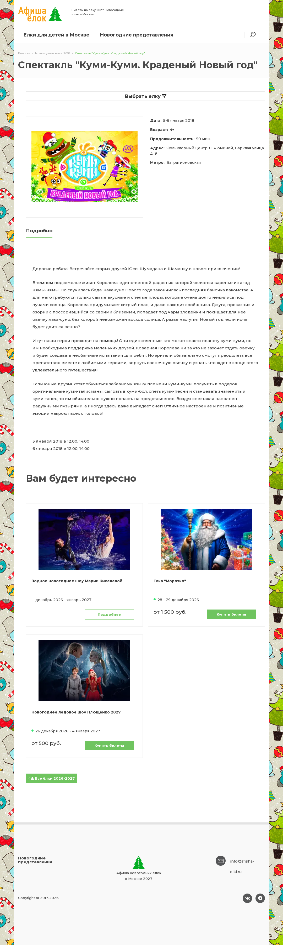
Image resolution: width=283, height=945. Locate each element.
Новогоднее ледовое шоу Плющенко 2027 (76, 712)
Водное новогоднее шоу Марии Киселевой (76, 581)
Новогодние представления (136, 35)
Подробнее (109, 614)
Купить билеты (231, 614)
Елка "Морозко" (170, 581)
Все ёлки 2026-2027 (52, 778)
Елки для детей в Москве (56, 35)
